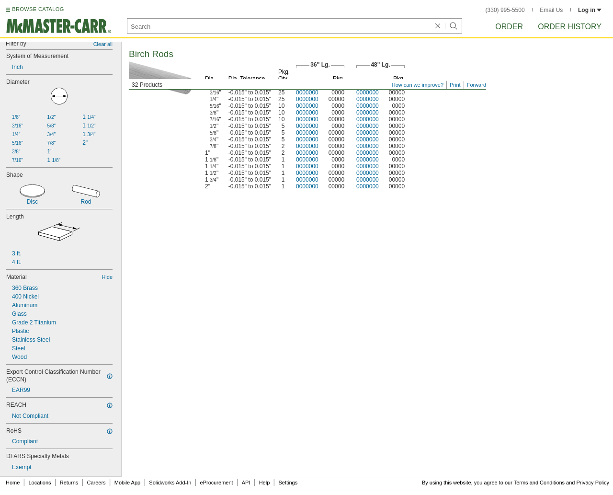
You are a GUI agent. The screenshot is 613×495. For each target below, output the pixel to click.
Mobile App (127, 482)
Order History (570, 27)
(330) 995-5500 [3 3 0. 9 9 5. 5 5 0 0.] (505, 10)
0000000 (307, 92)
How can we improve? (417, 85)
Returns (69, 482)
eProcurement (216, 482)
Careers (96, 482)
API (246, 482)
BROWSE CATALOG (38, 9)
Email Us (551, 10)
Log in (590, 10)
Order (509, 27)
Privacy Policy (593, 482)
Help (264, 482)
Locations (40, 482)
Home (13, 482)
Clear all (103, 44)
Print (455, 85)
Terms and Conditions (539, 482)
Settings (287, 482)
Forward (476, 85)
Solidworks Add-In (170, 482)
